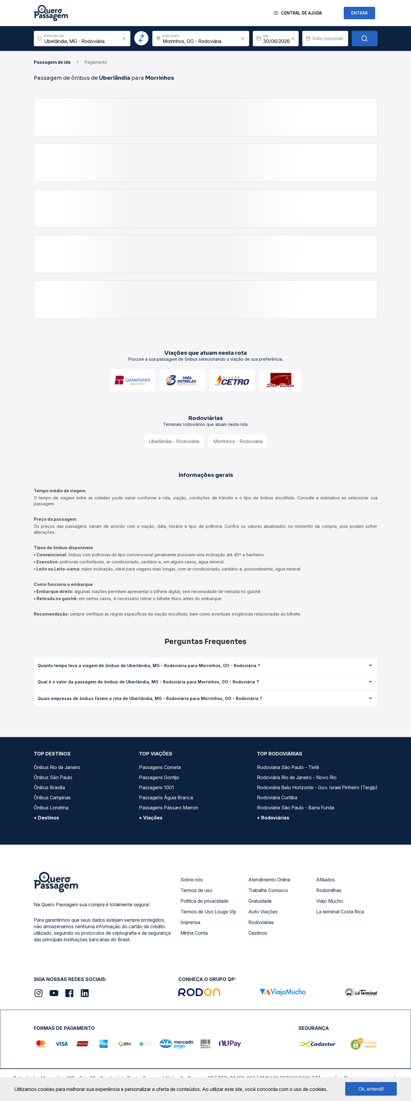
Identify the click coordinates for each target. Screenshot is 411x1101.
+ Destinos (46, 818)
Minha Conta (194, 933)
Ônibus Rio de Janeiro (57, 767)
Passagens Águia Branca (166, 797)
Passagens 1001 (156, 787)
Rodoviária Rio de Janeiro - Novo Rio (297, 777)
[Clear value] (293, 38)
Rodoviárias (261, 922)
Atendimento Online (269, 880)
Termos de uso (196, 890)
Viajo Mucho (329, 901)
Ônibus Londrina (51, 808)
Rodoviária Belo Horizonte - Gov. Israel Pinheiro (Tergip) (317, 787)
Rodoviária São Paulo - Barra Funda (295, 808)
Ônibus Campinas (52, 797)
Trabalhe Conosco (268, 890)
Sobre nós (191, 880)
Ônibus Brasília (49, 787)
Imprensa (190, 922)
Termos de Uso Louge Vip (208, 912)
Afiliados (325, 880)
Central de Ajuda (301, 12)
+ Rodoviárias (273, 818)
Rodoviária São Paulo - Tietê (288, 767)
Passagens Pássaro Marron (168, 808)
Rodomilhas (328, 890)
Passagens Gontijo (159, 777)
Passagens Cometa (160, 767)
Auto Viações (263, 912)
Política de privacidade (204, 901)
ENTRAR (359, 12)
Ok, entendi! (371, 1089)
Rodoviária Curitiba (277, 797)
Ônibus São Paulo (53, 777)
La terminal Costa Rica (340, 912)
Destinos (257, 933)
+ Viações (150, 818)
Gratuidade (260, 901)
